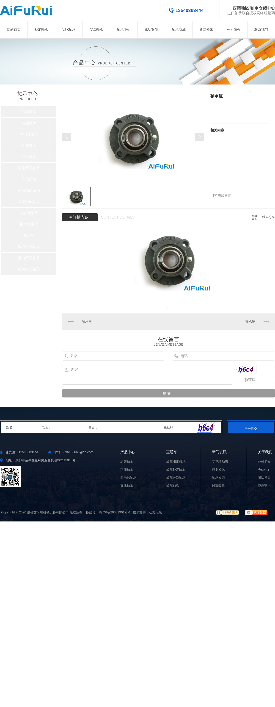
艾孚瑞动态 (220, 461)
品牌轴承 (29, 112)
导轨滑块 (29, 179)
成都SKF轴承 (175, 469)
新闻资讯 (206, 29)
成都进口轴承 (175, 477)
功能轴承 (29, 123)
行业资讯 (218, 469)
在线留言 (222, 195)
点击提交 (250, 429)
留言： (126, 427)
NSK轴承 (69, 29)
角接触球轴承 (29, 202)
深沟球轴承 (29, 134)
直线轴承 (29, 145)
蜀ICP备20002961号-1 (115, 512)
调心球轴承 (29, 213)
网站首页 (14, 29)
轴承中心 (124, 29)
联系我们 (261, 29)
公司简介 (234, 29)
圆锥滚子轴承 (29, 168)
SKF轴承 (41, 29)
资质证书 (264, 485)
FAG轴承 (96, 29)
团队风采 (264, 477)
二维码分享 (267, 217)
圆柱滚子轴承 (29, 269)
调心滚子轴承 (29, 247)
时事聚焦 (218, 485)
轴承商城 (179, 29)
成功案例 (151, 29)
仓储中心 (264, 469)
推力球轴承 (29, 224)
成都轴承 (172, 485)
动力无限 (155, 512)
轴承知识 (218, 477)
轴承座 (28, 235)
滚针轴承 (29, 157)
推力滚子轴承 (29, 258)
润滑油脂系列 (29, 190)
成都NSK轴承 (176, 461)
